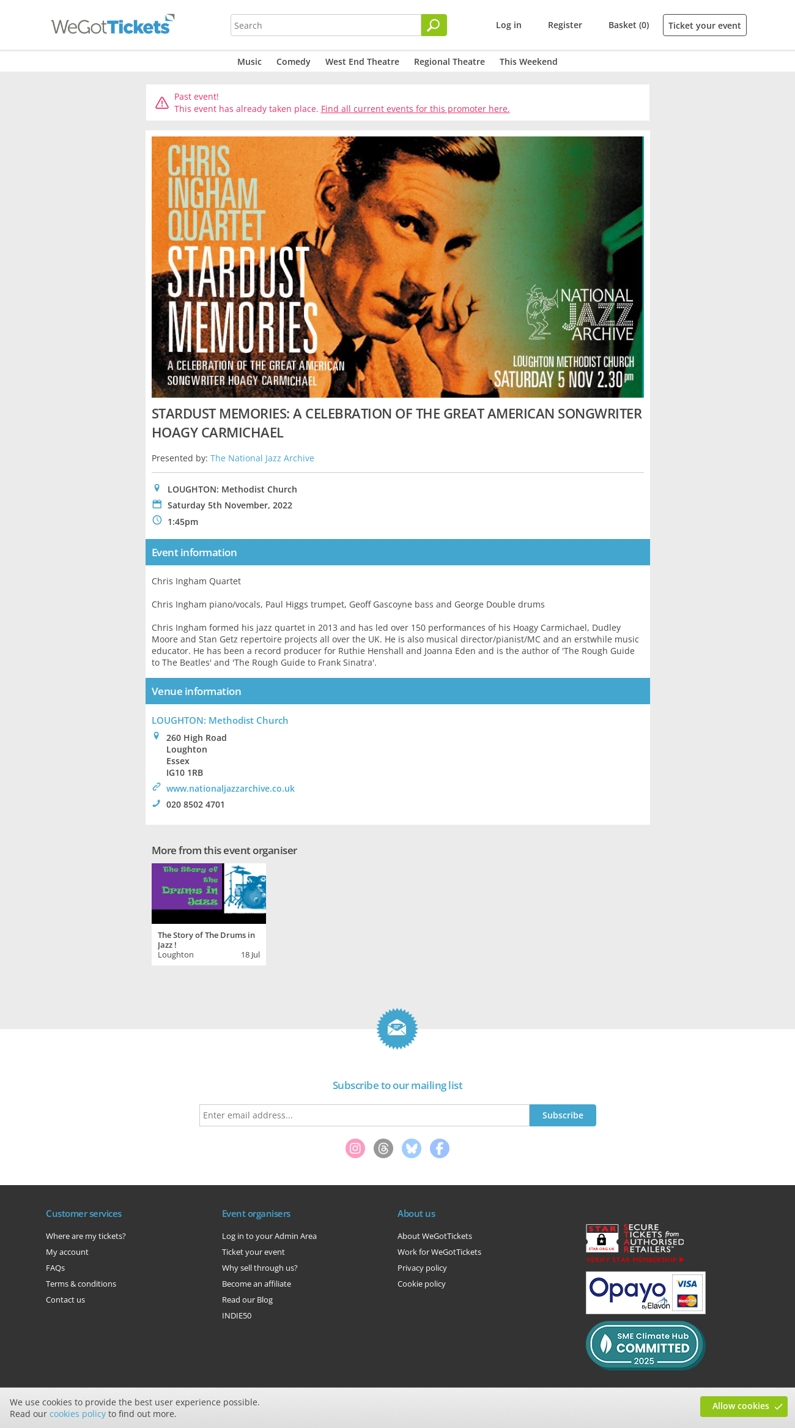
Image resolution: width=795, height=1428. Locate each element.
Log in (509, 25)
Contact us (65, 1299)
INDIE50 (236, 1315)
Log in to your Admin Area (269, 1235)
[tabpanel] (209, 912)
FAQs (55, 1267)
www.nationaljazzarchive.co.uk (230, 788)
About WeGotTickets (435, 1235)
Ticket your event (704, 25)
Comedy (293, 61)
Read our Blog (247, 1299)
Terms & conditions (81, 1283)
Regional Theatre (449, 61)
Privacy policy (422, 1267)
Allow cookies (740, 1405)
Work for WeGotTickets (439, 1251)
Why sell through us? (260, 1267)
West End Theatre (362, 61)
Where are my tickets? (86, 1235)
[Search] (434, 25)
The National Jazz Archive (262, 458)
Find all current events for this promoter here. (415, 108)
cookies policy (78, 1413)
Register (565, 25)
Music (249, 61)
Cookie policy (422, 1283)
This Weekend (529, 61)
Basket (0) (628, 25)
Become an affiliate (256, 1283)
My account (67, 1251)
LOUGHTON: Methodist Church (220, 720)
